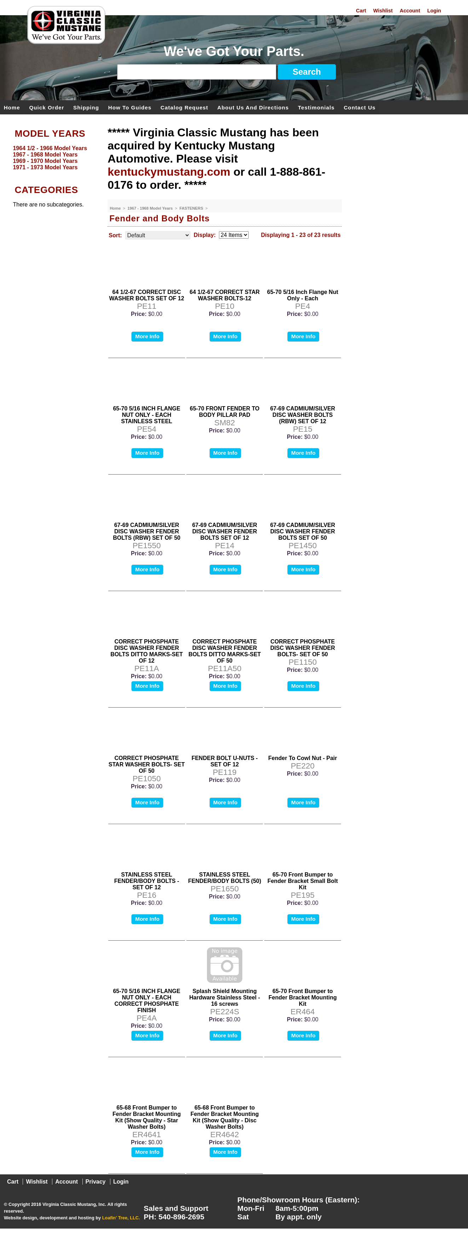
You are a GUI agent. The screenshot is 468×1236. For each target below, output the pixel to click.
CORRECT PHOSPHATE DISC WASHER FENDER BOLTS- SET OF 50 (302, 648)
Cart (361, 10)
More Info (147, 336)
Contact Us (360, 107)
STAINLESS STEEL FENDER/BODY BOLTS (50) (224, 878)
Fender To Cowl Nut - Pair (302, 758)
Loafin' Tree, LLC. (121, 1217)
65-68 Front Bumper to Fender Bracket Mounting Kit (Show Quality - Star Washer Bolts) (146, 1117)
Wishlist (383, 10)
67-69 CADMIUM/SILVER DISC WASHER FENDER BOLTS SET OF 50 (302, 531)
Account (410, 10)
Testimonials (316, 107)
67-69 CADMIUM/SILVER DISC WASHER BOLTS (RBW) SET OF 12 (302, 415)
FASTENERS (191, 208)
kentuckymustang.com (169, 171)
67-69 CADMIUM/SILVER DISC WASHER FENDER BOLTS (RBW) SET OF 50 (146, 531)
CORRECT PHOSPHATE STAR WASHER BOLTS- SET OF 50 (147, 764)
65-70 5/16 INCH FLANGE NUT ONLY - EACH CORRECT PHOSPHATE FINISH (146, 1000)
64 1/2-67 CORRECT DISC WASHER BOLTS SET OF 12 (146, 295)
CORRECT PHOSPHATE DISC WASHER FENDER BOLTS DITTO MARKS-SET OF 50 (225, 651)
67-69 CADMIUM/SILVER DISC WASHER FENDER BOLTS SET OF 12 (224, 531)
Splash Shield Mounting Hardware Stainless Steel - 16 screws (224, 997)
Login (434, 10)
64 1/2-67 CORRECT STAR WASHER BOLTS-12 (225, 295)
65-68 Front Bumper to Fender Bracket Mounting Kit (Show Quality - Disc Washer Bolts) (225, 1117)
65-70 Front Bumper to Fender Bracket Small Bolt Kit (302, 881)
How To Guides (129, 107)
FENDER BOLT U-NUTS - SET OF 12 (224, 761)
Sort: (115, 235)
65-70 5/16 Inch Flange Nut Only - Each (302, 295)
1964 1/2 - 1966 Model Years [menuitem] (50, 148)
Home (12, 107)
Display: (205, 235)
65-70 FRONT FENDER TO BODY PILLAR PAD (224, 412)
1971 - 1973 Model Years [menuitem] (45, 167)
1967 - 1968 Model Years (150, 208)
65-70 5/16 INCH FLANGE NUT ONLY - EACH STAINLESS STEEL (146, 415)
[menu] (52, 158)
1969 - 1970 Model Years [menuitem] (45, 161)
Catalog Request (184, 107)
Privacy (96, 1182)
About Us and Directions (253, 107)
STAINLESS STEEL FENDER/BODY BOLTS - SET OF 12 (146, 881)
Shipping (86, 107)
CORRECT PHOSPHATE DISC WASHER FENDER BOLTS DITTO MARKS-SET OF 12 (146, 651)
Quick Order (46, 107)
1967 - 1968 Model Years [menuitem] (45, 155)
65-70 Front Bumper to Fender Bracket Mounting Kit (302, 997)
